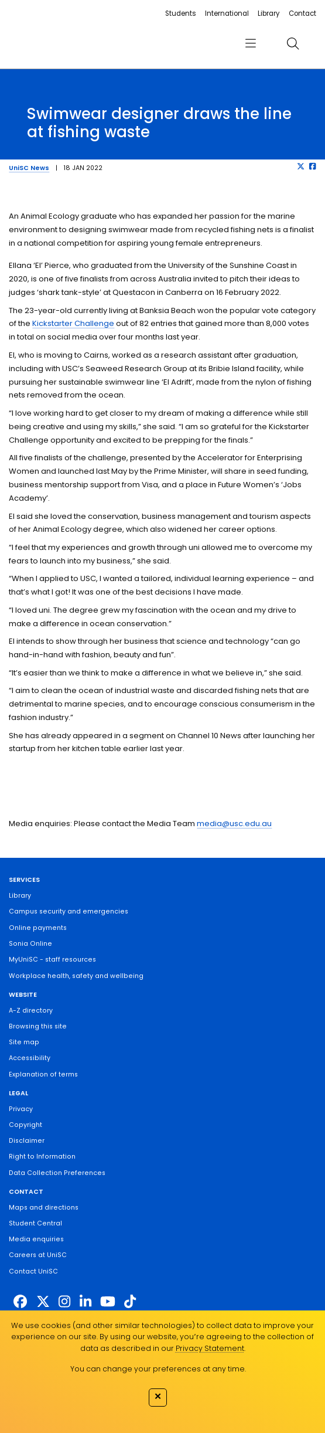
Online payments (38, 927)
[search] (293, 44)
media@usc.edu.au (234, 823)
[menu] (250, 44)
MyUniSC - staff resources (52, 959)
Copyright (25, 1124)
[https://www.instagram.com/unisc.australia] (64, 1301)
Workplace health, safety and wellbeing (76, 976)
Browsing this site (38, 1026)
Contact (302, 13)
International (227, 13)
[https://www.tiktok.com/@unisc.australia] (130, 1301)
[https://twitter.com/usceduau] (43, 1301)
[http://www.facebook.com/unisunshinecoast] (20, 1301)
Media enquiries (36, 1239)
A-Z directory (31, 1010)
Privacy (21, 1109)
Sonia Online (30, 943)
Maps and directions (43, 1207)
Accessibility (29, 1058)
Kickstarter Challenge (73, 323)
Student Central (35, 1223)
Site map (24, 1042)
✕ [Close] (158, 1396)
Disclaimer (27, 1140)
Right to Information (42, 1156)
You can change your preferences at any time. (158, 1369)
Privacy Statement (210, 1348)
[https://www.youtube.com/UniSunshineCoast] (107, 1301)
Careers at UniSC (38, 1255)
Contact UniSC (33, 1271)
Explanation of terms (43, 1074)
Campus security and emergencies (68, 911)
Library (268, 13)
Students (180, 13)
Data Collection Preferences (57, 1173)
